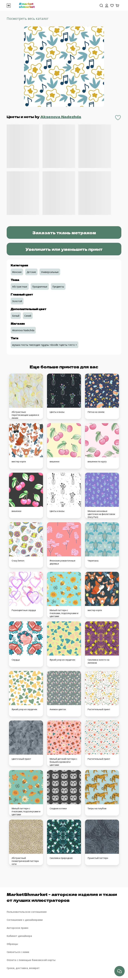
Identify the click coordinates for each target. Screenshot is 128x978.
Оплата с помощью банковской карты (31, 960)
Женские (17, 272)
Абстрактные (19, 286)
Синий (27, 315)
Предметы (58, 286)
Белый (15, 315)
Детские (31, 272)
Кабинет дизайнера (19, 935)
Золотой (17, 301)
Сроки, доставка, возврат (23, 968)
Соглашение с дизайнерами (25, 919)
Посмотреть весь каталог (27, 18)
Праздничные (39, 286)
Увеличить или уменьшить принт (64, 249)
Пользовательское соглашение (27, 911)
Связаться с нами (18, 952)
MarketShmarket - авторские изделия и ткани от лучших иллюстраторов (62, 897)
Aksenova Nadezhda (60, 116)
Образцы (12, 944)
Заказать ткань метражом (64, 232)
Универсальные (50, 272)
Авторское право (17, 927)
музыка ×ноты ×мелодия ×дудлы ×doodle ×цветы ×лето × (44, 344)
